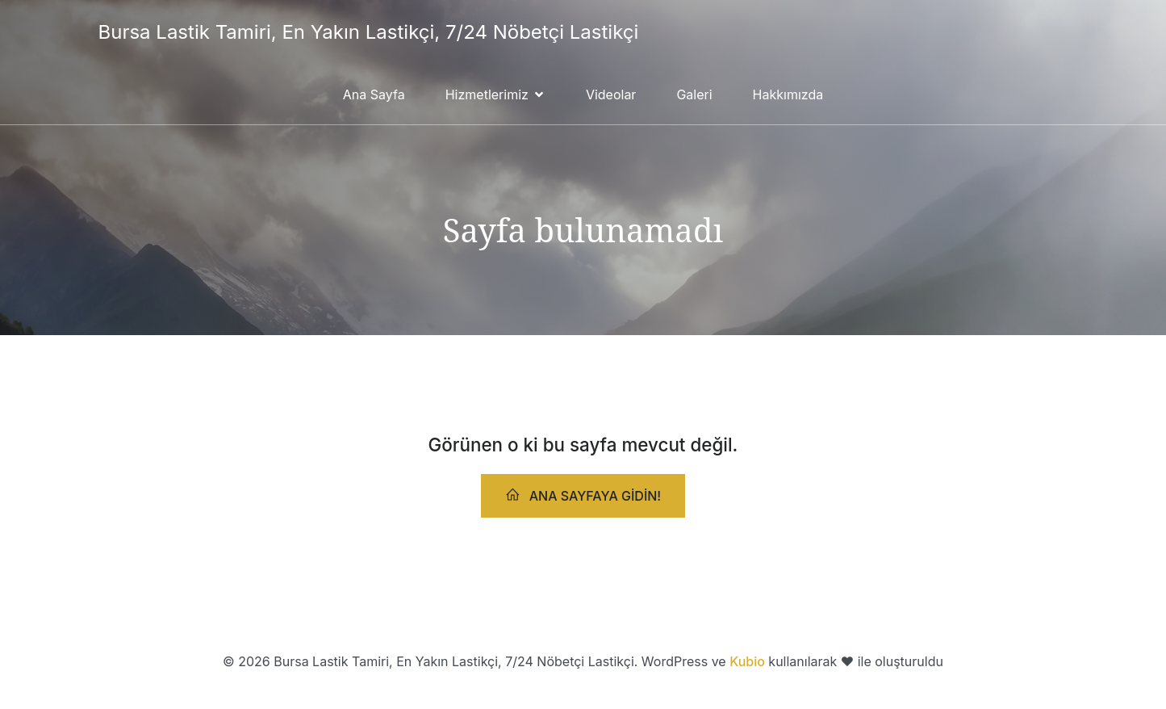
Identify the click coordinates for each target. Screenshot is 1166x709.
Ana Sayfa (374, 94)
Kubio (747, 661)
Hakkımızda (788, 94)
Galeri (694, 94)
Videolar (611, 94)
